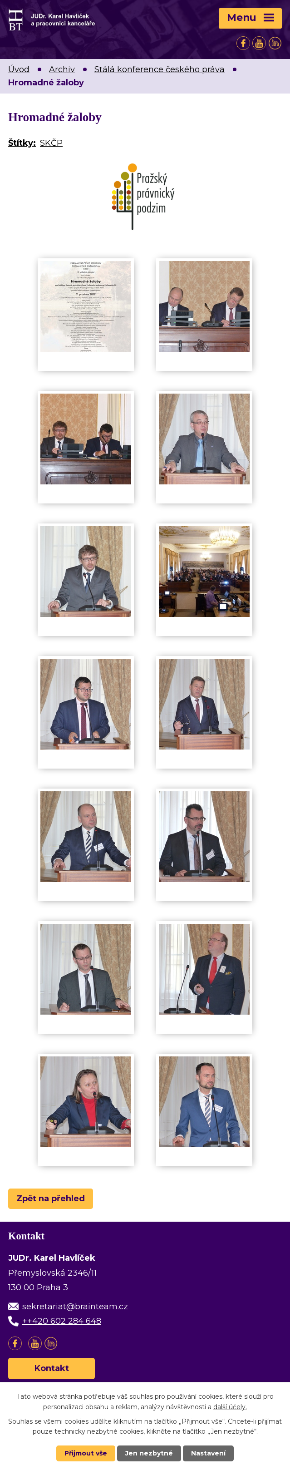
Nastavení (208, 1453)
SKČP (51, 143)
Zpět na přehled (50, 1199)
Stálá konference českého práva (159, 69)
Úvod (18, 69)
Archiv (62, 69)
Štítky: (22, 143)
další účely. (230, 1406)
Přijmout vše (85, 1453)
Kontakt (51, 1368)
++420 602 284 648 (61, 1321)
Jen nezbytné (149, 1453)
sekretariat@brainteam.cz (75, 1307)
